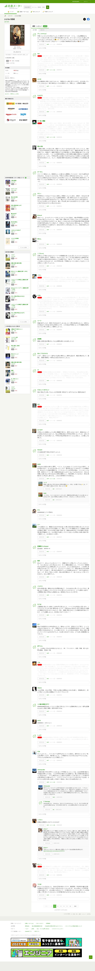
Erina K (39, 215)
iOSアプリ (37, 931)
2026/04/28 (59, 515)
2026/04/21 (59, 695)
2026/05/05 (59, 286)
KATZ (39, 720)
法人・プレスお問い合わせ (43, 928)
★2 (53, 499)
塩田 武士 (13, 215)
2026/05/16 (59, 137)
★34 (48, 311)
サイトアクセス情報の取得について (73, 926)
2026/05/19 (59, 44)
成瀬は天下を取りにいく (17, 329)
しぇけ (39, 735)
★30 (48, 184)
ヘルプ (26, 928)
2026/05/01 (59, 395)
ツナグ (12, 254)
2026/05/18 (59, 86)
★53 (48, 695)
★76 (48, 478)
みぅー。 (40, 864)
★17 (48, 515)
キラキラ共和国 (15, 238)
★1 (53, 809)
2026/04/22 (59, 653)
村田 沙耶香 (13, 339)
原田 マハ (13, 231)
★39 (48, 380)
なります (40, 429)
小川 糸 (12, 240)
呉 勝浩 (12, 372)
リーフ (39, 320)
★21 (54, 797)
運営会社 (27, 926)
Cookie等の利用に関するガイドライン (54, 926)
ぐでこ (39, 275)
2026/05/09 (59, 229)
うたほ (39, 884)
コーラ (45, 482)
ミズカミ (40, 819)
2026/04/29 (59, 478)
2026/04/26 (59, 576)
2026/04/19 (59, 711)
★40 (48, 577)
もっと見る (23, 247)
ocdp (39, 295)
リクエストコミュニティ (57, 928)
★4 (53, 489)
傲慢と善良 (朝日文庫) (16, 263)
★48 (48, 895)
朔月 (38, 560)
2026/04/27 (59, 537)
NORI (39, 464)
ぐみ (38, 662)
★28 (48, 44)
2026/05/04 (59, 311)
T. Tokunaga (46, 801)
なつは (39, 604)
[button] (47, 7)
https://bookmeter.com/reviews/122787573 (53, 851)
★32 (48, 266)
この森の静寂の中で (43, 704)
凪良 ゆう (13, 380)
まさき (39, 79)
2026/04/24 (59, 636)
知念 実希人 (13, 206)
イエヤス (40, 586)
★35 (48, 111)
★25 (48, 86)
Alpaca (39, 688)
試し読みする (17, 52)
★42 (48, 137)
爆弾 (12, 370)
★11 (48, 244)
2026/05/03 (59, 329)
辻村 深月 (10, 15)
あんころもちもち (42, 353)
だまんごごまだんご (43, 389)
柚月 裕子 (13, 198)
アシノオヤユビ (41, 33)
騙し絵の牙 (13, 213)
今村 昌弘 (13, 223)
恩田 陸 (12, 355)
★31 (48, 162)
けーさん (40, 172)
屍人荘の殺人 (14, 222)
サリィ (39, 193)
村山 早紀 (13, 182)
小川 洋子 (13, 347)
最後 (75, 906)
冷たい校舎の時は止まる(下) (17, 312)
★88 (48, 782)
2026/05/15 (59, 162)
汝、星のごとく (15, 378)
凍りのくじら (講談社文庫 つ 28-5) (19, 271)
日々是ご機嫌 (41, 121)
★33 (48, 286)
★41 (48, 678)
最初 (46, 906)
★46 (48, 595)
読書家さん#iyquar (42, 546)
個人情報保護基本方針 (37, 926)
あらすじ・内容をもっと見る (12, 93)
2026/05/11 (59, 206)
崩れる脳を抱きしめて (16, 205)
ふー (38, 524)
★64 (48, 875)
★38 (48, 329)
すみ (38, 751)
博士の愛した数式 (15, 345)
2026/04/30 (59, 440)
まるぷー (45, 829)
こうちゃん (40, 253)
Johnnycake (41, 769)
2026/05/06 (59, 266)
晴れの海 (40, 146)
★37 (48, 70)
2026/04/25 (59, 595)
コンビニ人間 (14, 337)
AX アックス (14, 188)
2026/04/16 (59, 725)
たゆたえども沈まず (16, 230)
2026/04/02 (59, 895)
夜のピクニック (15, 354)
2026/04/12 (59, 742)
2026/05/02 (59, 344)
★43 (48, 537)
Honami (39, 449)
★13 (48, 725)
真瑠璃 (39, 339)
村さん (39, 239)
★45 (48, 711)
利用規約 (48, 923)
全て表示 (35, 30)
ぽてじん (40, 646)
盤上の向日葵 (14, 197)
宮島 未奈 (13, 330)
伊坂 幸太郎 (13, 190)
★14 (48, 455)
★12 (48, 551)
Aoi (38, 53)
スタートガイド (39, 923)
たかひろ (40, 95)
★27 (48, 344)
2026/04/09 (59, 782)
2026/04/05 (59, 825)
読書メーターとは (29, 923)
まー (38, 624)
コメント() (52, 44)
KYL (38, 510)
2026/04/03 (59, 875)
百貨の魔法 (13, 180)
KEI (38, 404)
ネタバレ (42, 30)
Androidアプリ (28, 931)
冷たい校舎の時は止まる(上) (17, 296)
